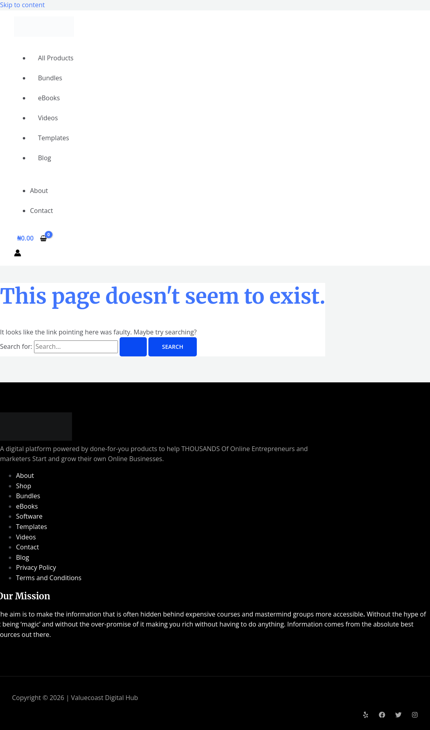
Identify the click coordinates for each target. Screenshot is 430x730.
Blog (44, 157)
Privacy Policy (36, 567)
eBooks (49, 97)
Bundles (50, 78)
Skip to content (22, 4)
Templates (53, 137)
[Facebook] (382, 715)
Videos (48, 117)
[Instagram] (415, 715)
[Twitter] (398, 715)
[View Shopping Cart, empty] (32, 238)
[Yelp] (365, 715)
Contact (41, 210)
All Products (56, 58)
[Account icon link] (17, 254)
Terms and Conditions (49, 577)
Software (29, 516)
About (39, 190)
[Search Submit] (133, 346)
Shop (23, 485)
